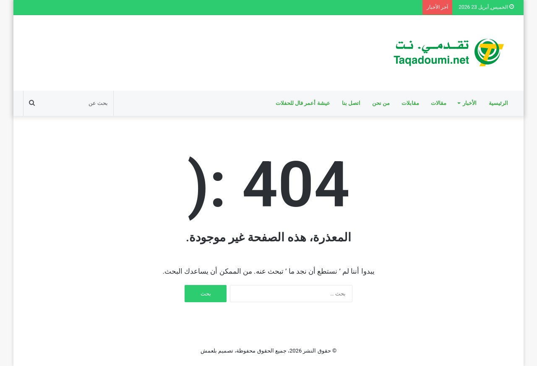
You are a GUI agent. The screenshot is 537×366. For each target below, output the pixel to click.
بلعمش (209, 351)
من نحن (381, 103)
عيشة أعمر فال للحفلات (303, 103)
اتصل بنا (351, 103)
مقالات (438, 103)
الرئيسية (498, 103)
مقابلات (410, 103)
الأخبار (470, 103)
